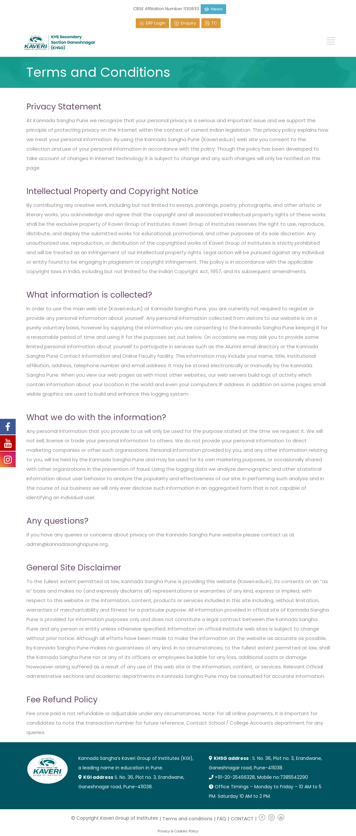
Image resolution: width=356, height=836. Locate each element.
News (217, 9)
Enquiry (188, 23)
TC (214, 23)
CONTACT (242, 818)
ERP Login (155, 23)
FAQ (221, 818)
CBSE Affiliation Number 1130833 (166, 9)
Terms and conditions (187, 818)
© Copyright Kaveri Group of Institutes (114, 818)
